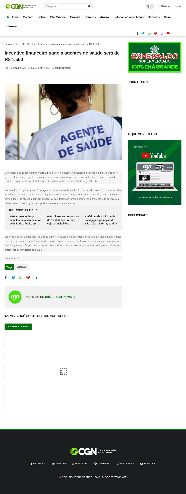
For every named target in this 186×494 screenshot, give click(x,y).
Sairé (167, 17)
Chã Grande (57, 17)
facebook (39, 463)
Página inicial (12, 44)
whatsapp (81, 463)
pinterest (104, 463)
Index (177, 6)
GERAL (25, 44)
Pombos (90, 17)
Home (12, 17)
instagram (127, 463)
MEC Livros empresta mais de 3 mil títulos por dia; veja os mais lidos (63, 220)
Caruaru (11, 26)
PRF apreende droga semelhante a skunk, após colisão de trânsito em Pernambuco (25, 220)
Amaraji (105, 17)
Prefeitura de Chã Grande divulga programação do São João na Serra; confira (101, 220)
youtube (149, 463)
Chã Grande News (88, 476)
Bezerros (154, 17)
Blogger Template (114, 476)
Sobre (41, 17)
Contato (28, 17)
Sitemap (165, 6)
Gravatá (75, 17)
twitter (61, 463)
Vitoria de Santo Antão (128, 17)
